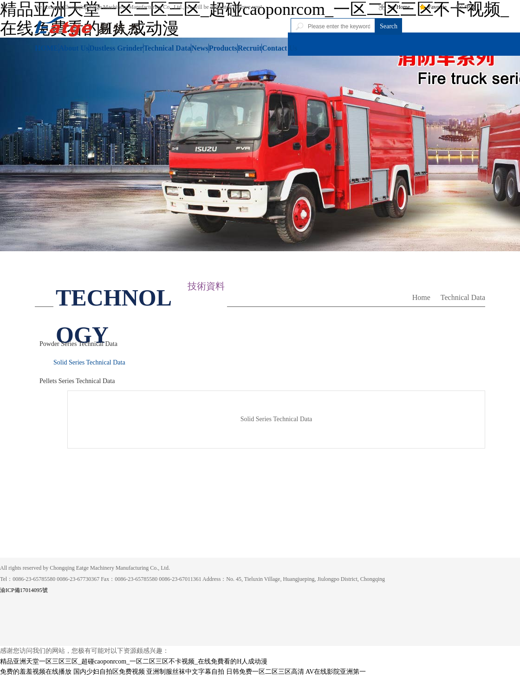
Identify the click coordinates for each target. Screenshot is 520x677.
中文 (466, 7)
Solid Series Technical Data (89, 362)
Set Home (394, 7)
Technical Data (167, 48)
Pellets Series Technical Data (77, 381)
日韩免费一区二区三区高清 (265, 671)
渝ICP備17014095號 (24, 590)
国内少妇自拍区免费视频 (109, 671)
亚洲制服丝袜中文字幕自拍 (185, 671)
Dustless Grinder (116, 48)
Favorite (433, 7)
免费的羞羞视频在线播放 (36, 671)
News (199, 48)
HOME (46, 48)
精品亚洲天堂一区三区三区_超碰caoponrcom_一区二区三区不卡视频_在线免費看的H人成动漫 (133, 661)
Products (223, 48)
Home (421, 297)
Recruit (250, 48)
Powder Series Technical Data (78, 343)
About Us (74, 48)
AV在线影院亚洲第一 (336, 671)
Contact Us (279, 48)
